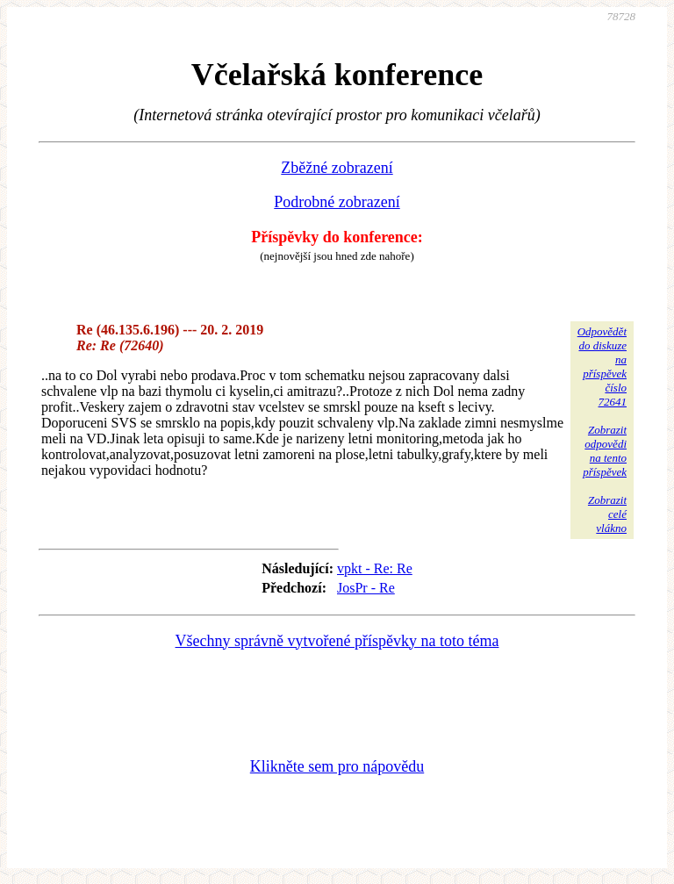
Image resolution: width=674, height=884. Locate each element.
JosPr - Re (366, 587)
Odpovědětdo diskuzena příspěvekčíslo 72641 (602, 366)
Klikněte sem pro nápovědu (337, 766)
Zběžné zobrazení (336, 167)
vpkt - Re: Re (374, 568)
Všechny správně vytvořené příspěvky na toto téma (337, 641)
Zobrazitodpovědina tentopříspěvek (605, 450)
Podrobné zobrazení (336, 202)
